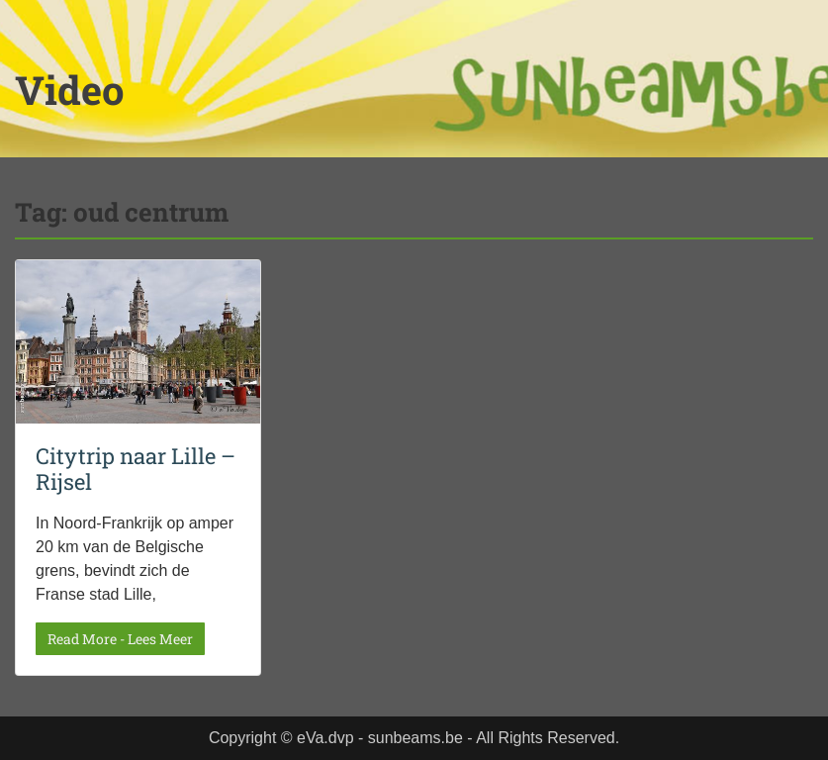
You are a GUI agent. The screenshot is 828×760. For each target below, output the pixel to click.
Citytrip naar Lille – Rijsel (135, 468)
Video (70, 89)
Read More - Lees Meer (120, 638)
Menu (35, 56)
